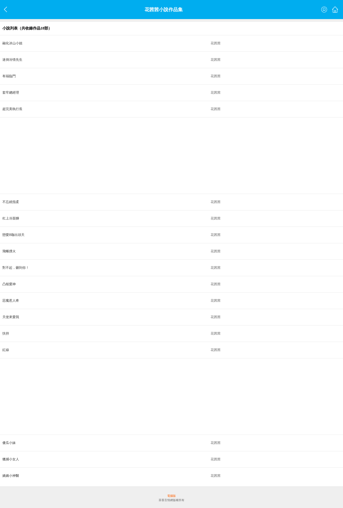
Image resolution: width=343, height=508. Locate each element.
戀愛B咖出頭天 (13, 235)
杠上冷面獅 (10, 218)
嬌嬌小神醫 (10, 476)
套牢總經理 (10, 92)
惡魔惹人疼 (10, 300)
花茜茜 (216, 43)
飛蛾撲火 (9, 251)
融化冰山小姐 (12, 43)
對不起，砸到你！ (15, 267)
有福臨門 (9, 76)
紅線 (5, 350)
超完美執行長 (12, 109)
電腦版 (171, 496)
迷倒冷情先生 (12, 59)
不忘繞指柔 (10, 202)
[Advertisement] (143, 155)
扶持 (5, 333)
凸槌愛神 (9, 284)
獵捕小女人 (10, 459)
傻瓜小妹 (9, 443)
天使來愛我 (10, 317)
